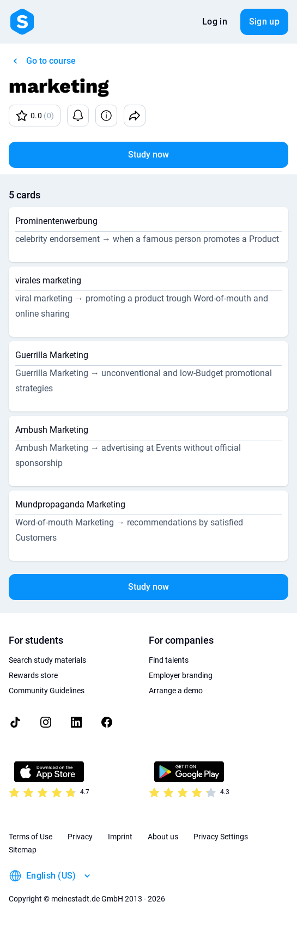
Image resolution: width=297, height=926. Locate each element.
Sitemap (23, 849)
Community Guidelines (46, 690)
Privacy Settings (220, 836)
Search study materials (47, 660)
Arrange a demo (176, 690)
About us (163, 836)
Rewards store (33, 675)
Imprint (120, 836)
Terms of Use (30, 836)
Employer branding (181, 675)
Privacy (80, 836)
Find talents (169, 660)
